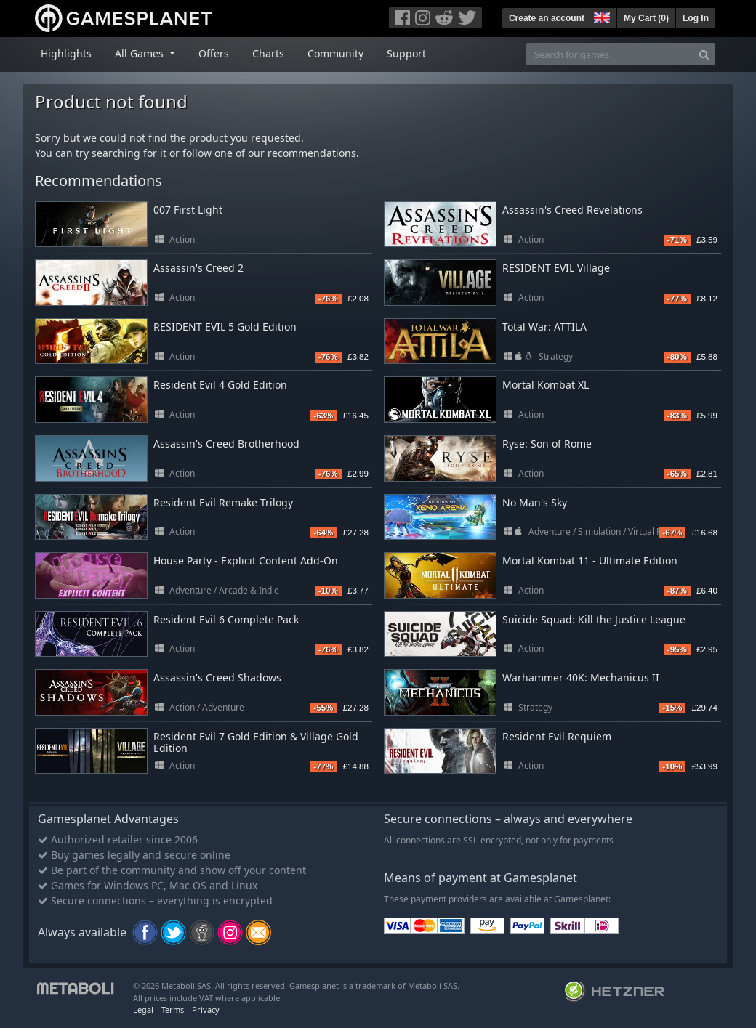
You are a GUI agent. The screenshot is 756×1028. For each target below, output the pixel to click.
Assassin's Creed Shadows (217, 677)
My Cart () (646, 18)
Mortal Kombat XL (545, 385)
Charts (268, 53)
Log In (696, 18)
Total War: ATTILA (544, 326)
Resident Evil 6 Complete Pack (226, 619)
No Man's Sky (534, 502)
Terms (172, 1009)
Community (335, 53)
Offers (213, 53)
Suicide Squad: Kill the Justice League (593, 619)
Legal (143, 1009)
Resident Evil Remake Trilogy (223, 502)
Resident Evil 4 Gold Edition (220, 385)
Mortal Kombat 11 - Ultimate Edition (589, 560)
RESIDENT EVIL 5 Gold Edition (225, 326)
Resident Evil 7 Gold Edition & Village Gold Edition (255, 742)
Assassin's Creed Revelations (572, 209)
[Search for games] (609, 54)
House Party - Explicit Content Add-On (245, 560)
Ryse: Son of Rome (547, 443)
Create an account (546, 18)
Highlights (66, 53)
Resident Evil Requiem (556, 736)
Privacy (206, 1009)
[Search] (704, 54)
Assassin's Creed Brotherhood (226, 443)
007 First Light (187, 209)
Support (406, 53)
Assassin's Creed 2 (198, 268)
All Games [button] (140, 53)
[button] (600, 16)
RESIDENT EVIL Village (556, 268)
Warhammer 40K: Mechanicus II (580, 677)
